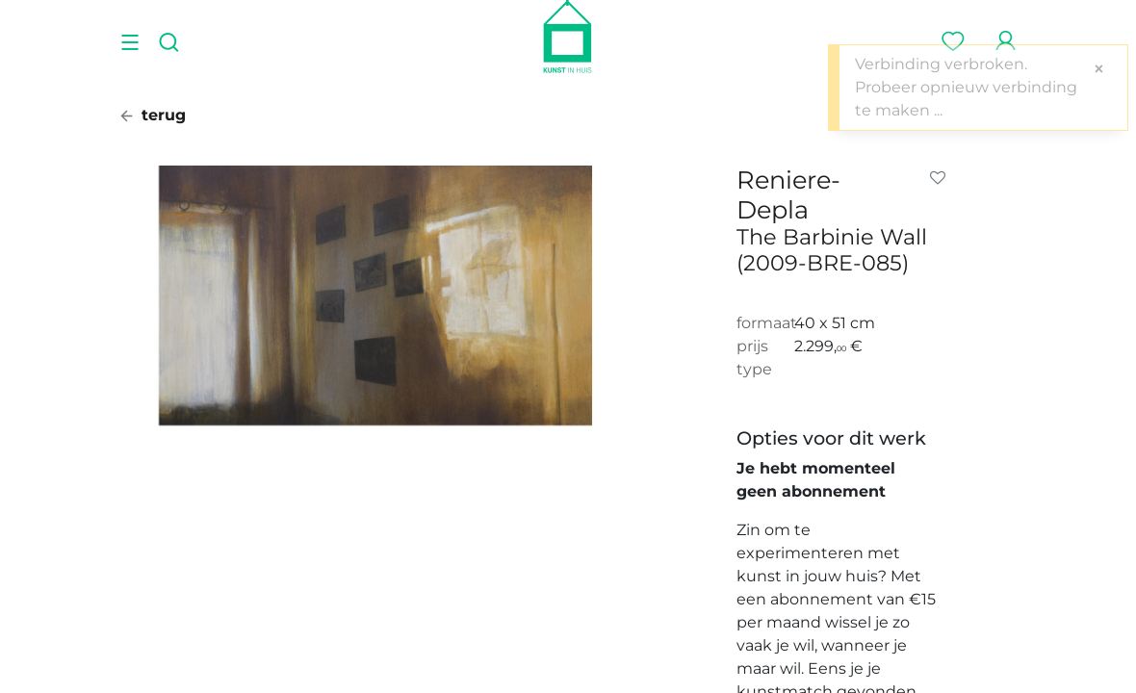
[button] (941, 178)
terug (153, 115)
